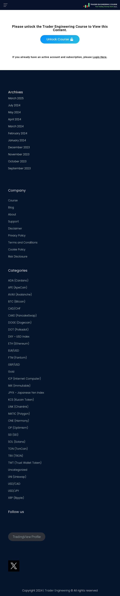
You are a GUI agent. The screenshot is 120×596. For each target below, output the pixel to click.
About (12, 215)
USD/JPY (13, 491)
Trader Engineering (57, 591)
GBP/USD (14, 365)
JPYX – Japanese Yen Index (26, 393)
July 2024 (14, 105)
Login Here (100, 57)
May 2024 (14, 112)
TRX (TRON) (15, 456)
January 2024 (17, 140)
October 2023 (17, 161)
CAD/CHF (14, 309)
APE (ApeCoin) (17, 288)
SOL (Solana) (16, 442)
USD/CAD (14, 484)
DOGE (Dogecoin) (20, 323)
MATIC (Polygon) (19, 414)
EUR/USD (13, 351)
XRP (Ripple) (16, 499)
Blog (11, 208)
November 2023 (18, 154)
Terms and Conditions (23, 243)
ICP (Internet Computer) (24, 379)
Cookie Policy (16, 250)
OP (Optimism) (18, 428)
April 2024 (14, 119)
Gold (11, 372)
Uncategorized (17, 470)
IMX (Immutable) (19, 386)
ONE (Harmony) (18, 421)
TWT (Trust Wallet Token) (25, 463)
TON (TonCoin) (18, 449)
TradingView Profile (27, 537)
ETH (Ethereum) (18, 344)
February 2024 (17, 133)
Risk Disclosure (17, 257)
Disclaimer (15, 229)
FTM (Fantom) (17, 358)
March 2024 (16, 126)
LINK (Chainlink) (18, 407)
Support (13, 222)
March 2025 (16, 98)
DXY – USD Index (18, 337)
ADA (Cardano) (18, 281)
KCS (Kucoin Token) (21, 400)
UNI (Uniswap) (17, 477)
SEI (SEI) (13, 435)
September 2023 (19, 168)
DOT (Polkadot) (18, 330)
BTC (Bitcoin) (16, 302)
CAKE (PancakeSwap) (22, 316)
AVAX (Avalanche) (20, 295)
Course (13, 201)
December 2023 (19, 147)
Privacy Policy (16, 236)
